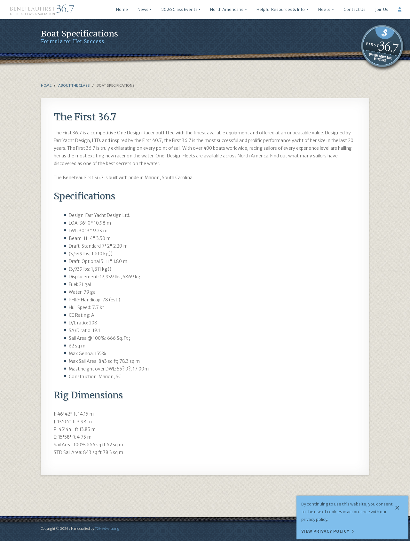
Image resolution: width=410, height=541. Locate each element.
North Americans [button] (227, 9)
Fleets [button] (324, 9)
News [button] (143, 9)
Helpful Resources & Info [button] (280, 9)
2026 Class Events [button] (179, 9)
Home (122, 9)
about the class (74, 85)
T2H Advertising (107, 529)
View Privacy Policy (325, 531)
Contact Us (354, 9)
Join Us (381, 9)
